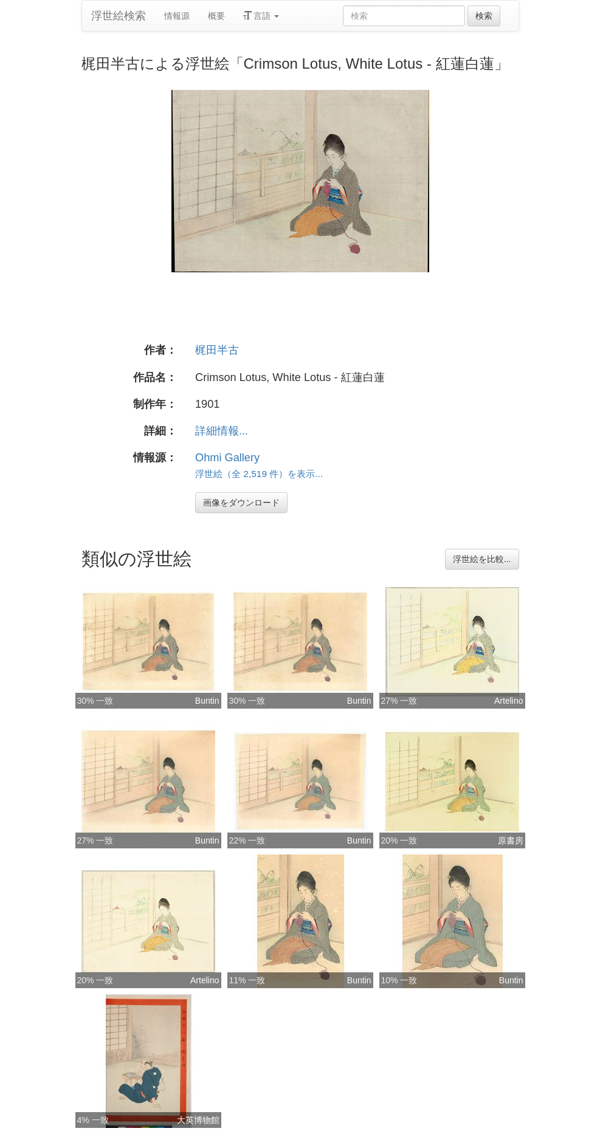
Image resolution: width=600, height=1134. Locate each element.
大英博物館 (198, 1120)
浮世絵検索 (118, 16)
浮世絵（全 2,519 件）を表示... (259, 474)
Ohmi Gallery (227, 458)
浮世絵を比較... (482, 559)
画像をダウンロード (241, 502)
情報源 (177, 16)
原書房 (510, 840)
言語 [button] (261, 16)
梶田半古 (217, 350)
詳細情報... (221, 431)
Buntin (207, 701)
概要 (216, 16)
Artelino (508, 701)
